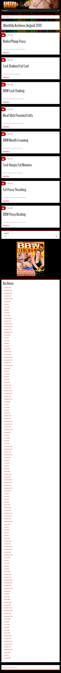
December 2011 (8, 513)
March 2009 (7, 599)
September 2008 (8, 616)
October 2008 (7, 613)
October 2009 (7, 585)
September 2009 (8, 588)
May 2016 (6, 440)
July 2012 (6, 493)
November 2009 (8, 583)
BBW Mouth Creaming (15, 140)
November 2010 (8, 549)
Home (4, 17)
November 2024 (8, 293)
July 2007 (6, 655)
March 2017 (7, 413)
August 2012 (7, 491)
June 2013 (6, 463)
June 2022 (6, 374)
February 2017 (7, 415)
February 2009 (7, 602)
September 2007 (8, 649)
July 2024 (6, 304)
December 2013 (8, 446)
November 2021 (8, 393)
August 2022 (7, 368)
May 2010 (6, 566)
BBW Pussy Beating (14, 214)
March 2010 (7, 571)
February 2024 (7, 318)
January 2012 (7, 510)
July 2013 (6, 460)
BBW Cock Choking (13, 91)
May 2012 (6, 499)
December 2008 (8, 608)
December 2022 (8, 357)
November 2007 (8, 644)
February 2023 (7, 351)
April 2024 (6, 312)
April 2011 (6, 535)
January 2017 (7, 418)
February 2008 (7, 635)
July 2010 (6, 560)
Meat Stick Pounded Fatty (18, 115)
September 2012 (8, 488)
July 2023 (6, 337)
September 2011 (8, 521)
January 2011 (7, 544)
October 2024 (7, 296)
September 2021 (8, 399)
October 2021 (7, 396)
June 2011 (6, 530)
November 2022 (8, 360)
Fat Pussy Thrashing (14, 190)
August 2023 (7, 335)
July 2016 (6, 435)
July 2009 (6, 594)
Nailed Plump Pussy (14, 41)
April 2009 (6, 596)
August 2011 (7, 524)
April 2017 (6, 410)
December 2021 (8, 390)
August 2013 (7, 457)
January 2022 (7, 388)
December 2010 (8, 546)
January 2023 (7, 354)
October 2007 (7, 647)
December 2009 (8, 580)
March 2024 (7, 315)
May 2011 (6, 532)
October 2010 (7, 552)
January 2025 (7, 287)
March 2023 (7, 349)
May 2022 (6, 376)
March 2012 (7, 505)
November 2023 (8, 326)
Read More (6, 52)
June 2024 (6, 307)
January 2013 (7, 477)
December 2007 (8, 641)
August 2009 (7, 591)
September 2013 (8, 454)
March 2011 (7, 538)
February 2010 (7, 574)
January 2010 (7, 577)
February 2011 (7, 541)
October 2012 (7, 485)
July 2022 (6, 371)
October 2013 (7, 452)
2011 (8, 17)
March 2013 (7, 471)
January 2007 (7, 658)
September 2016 (8, 429)
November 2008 (8, 610)
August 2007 (7, 652)
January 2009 (7, 605)
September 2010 (8, 555)
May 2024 (6, 310)
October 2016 (7, 427)
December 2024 (8, 290)
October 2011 (7, 518)
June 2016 (6, 438)
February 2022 (7, 385)
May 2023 (6, 343)
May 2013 (6, 466)
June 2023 (6, 340)
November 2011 (8, 516)
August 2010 (7, 557)
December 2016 (8, 421)
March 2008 (7, 633)
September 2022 (8, 365)
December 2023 (8, 324)
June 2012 (6, 496)
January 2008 (7, 638)
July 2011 (6, 527)
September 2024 (8, 298)
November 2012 (8, 482)
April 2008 (6, 630)
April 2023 (6, 346)
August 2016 (7, 432)
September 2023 (8, 332)
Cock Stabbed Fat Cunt (16, 66)
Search (6, 233)
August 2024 (7, 301)
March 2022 (7, 382)
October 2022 (7, 363)
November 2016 (8, 424)
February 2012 (7, 507)
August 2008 (7, 619)
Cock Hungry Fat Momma (17, 165)
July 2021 (6, 404)
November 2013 (8, 449)
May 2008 (6, 627)
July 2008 (6, 622)
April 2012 (6, 502)
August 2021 (7, 402)
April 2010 (6, 569)
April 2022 (6, 379)
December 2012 (8, 479)
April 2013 (6, 468)
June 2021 (6, 407)
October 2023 (7, 329)
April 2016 (6, 443)
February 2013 (7, 474)
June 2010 (6, 563)
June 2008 (6, 624)
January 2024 (7, 321)
